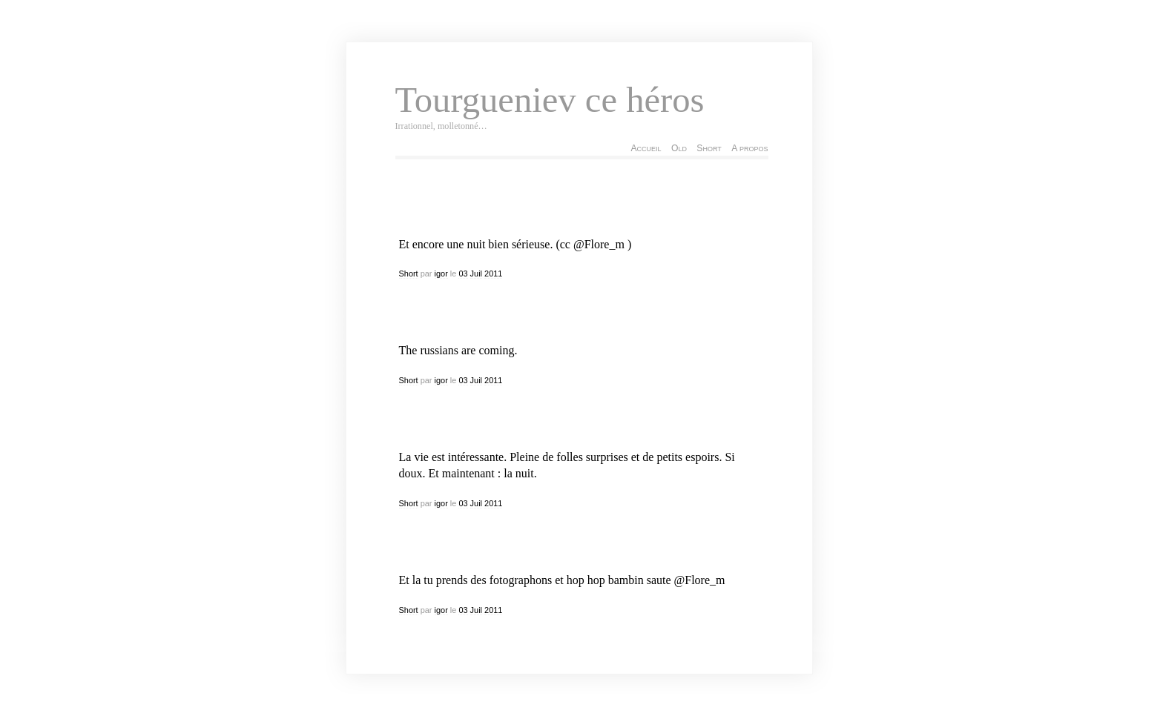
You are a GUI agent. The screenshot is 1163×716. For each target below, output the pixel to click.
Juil (476, 273)
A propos (749, 148)
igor (441, 273)
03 (462, 273)
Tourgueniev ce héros (550, 100)
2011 (493, 273)
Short (708, 148)
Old (679, 148)
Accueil (645, 148)
